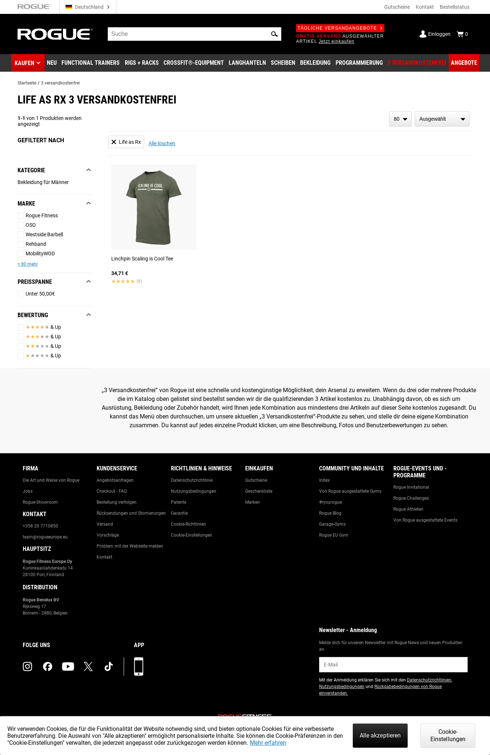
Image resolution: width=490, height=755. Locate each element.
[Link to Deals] (464, 63)
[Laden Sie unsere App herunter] (139, 666)
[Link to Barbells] (247, 63)
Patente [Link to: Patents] (178, 502)
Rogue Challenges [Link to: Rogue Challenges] (411, 498)
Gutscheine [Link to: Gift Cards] (256, 480)
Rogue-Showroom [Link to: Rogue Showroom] (40, 502)
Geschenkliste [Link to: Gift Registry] (258, 491)
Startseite (27, 83)
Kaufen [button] (24, 63)
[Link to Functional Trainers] (90, 63)
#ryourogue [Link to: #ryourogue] (330, 502)
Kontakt (425, 7)
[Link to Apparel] (315, 63)
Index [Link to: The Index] (324, 480)
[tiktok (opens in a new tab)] (109, 666)
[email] (393, 664)
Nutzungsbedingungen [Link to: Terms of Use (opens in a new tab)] (341, 686)
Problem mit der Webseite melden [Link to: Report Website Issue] (130, 546)
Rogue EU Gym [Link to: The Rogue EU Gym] (333, 535)
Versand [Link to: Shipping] (105, 524)
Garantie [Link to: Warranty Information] (179, 513)
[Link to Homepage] (55, 34)
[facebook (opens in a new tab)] (47, 666)
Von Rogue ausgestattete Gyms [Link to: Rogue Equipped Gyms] (350, 491)
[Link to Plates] (283, 63)
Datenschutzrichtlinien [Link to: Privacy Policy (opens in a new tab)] (429, 680)
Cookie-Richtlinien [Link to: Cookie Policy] (188, 524)
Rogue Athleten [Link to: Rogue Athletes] (408, 509)
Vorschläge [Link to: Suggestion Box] (108, 535)
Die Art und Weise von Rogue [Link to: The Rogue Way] (51, 480)
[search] (194, 34)
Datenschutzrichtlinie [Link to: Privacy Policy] (192, 480)
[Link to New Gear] (52, 63)
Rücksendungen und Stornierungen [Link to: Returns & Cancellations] (131, 513)
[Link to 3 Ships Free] (416, 63)
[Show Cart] (462, 34)
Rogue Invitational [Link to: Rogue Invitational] (411, 487)
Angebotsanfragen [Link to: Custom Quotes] (115, 480)
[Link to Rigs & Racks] (142, 63)
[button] (274, 34)
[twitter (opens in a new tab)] (88, 666)
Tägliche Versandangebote (340, 28)
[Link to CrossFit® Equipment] (193, 63)
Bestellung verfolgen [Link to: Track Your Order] (116, 502)
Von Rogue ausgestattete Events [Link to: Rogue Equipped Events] (425, 520)
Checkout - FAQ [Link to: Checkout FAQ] (112, 491)
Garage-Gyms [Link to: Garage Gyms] (332, 524)
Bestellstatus (455, 7)
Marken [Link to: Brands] (252, 502)
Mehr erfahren (268, 742)
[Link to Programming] (359, 63)
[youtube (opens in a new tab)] (68, 666)
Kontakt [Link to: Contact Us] (104, 557)
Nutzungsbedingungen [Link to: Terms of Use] (193, 491)
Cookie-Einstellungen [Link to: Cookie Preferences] (191, 535)
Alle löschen (162, 143)
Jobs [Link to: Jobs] (28, 491)
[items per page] (400, 119)
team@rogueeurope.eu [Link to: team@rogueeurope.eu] (45, 537)
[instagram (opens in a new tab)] (27, 666)
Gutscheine (397, 7)
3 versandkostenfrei (60, 83)
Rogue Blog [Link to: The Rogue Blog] (330, 513)
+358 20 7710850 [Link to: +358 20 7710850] (40, 526)
